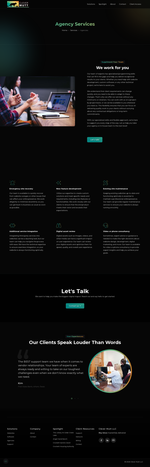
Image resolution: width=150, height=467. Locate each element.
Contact (122, 4)
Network (79, 439)
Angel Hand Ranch (60, 441)
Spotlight (103, 4)
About (113, 4)
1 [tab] (71, 400)
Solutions (91, 4)
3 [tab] (78, 400)
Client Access (135, 4)
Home (64, 30)
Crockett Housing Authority (63, 448)
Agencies (10, 442)
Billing (78, 442)
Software (10, 439)
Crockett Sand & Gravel (61, 444)
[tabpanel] (75, 373)
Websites (10, 435)
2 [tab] (74, 400)
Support (10, 446)
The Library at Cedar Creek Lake (63, 436)
